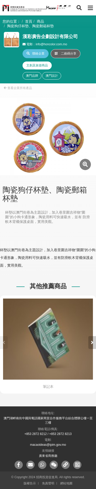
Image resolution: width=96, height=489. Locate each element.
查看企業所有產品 (18, 88)
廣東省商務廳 (48, 456)
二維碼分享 (65, 53)
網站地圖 (66, 483)
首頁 (28, 21)
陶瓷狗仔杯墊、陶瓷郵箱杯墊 (30, 26)
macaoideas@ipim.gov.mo (48, 445)
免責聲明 (48, 483)
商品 (40, 21)
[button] (92, 342)
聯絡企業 (36, 53)
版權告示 (30, 483)
